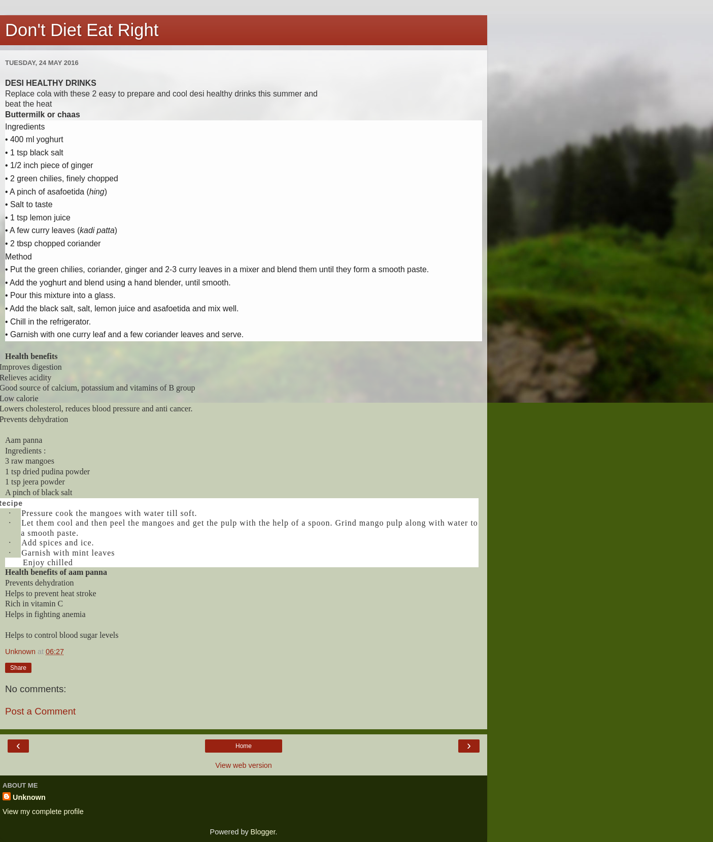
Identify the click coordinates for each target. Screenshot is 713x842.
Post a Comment (40, 711)
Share (18, 667)
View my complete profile (43, 811)
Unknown (29, 797)
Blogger (263, 832)
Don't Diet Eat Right (81, 30)
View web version (243, 765)
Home (243, 746)
